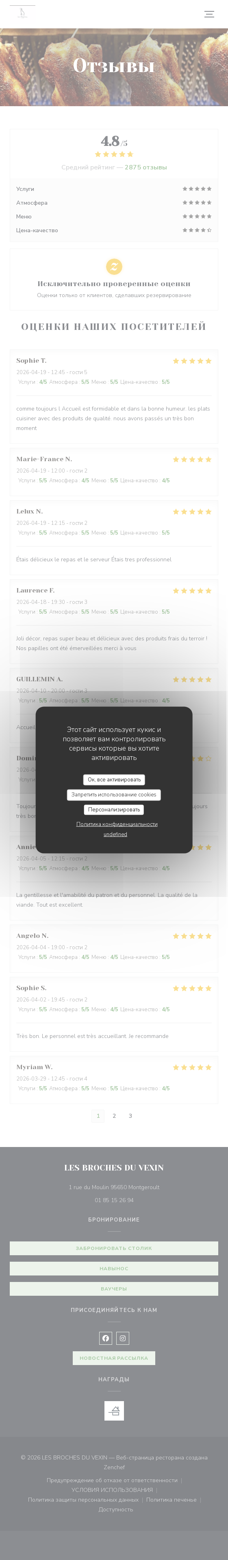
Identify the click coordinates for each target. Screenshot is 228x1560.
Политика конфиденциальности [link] (117, 824)
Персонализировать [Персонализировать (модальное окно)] (114, 809)
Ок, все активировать (114, 779)
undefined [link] (115, 834)
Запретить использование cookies (114, 794)
